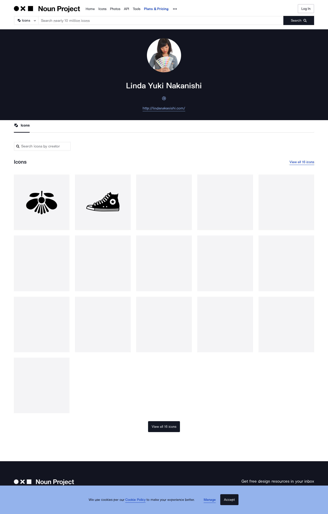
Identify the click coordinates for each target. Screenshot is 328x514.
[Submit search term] (298, 20)
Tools (136, 9)
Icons (102, 9)
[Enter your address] (265, 494)
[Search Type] (26, 20)
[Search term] (161, 20)
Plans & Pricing (156, 9)
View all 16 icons (302, 163)
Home (90, 9)
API (126, 9)
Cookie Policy (139, 506)
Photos (115, 9)
